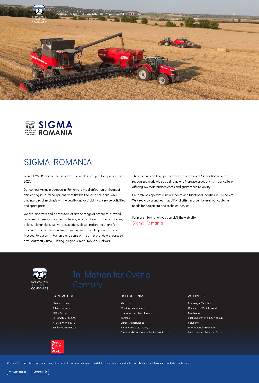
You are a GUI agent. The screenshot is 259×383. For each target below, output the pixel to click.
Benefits (125, 317)
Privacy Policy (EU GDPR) (134, 327)
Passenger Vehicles (199, 303)
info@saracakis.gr (65, 327)
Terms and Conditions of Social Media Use (145, 332)
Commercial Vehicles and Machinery (202, 310)
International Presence (201, 327)
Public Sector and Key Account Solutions (205, 320)
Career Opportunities (132, 322)
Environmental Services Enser (205, 332)
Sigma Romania (148, 223)
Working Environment (133, 308)
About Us (126, 303)
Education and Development (137, 313)
